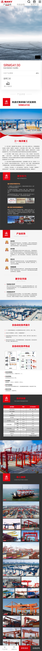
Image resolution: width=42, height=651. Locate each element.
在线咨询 (36, 648)
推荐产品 (35, 2)
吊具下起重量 (8, 73)
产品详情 (7, 2)
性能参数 (21, 2)
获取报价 (24, 648)
